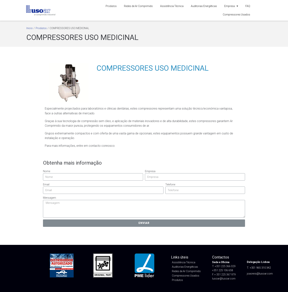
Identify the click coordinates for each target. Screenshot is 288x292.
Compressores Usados (236, 14)
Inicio (29, 28)
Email (46, 184)
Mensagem (49, 197)
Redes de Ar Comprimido (138, 6)
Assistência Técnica (171, 6)
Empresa (231, 6)
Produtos (111, 6)
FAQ (247, 6)
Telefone (170, 184)
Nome (46, 171)
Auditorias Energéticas (204, 6)
